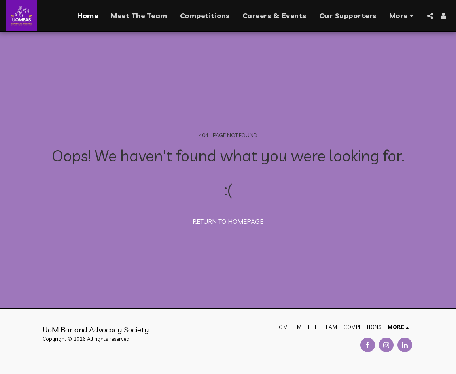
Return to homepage (228, 221)
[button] (430, 15)
